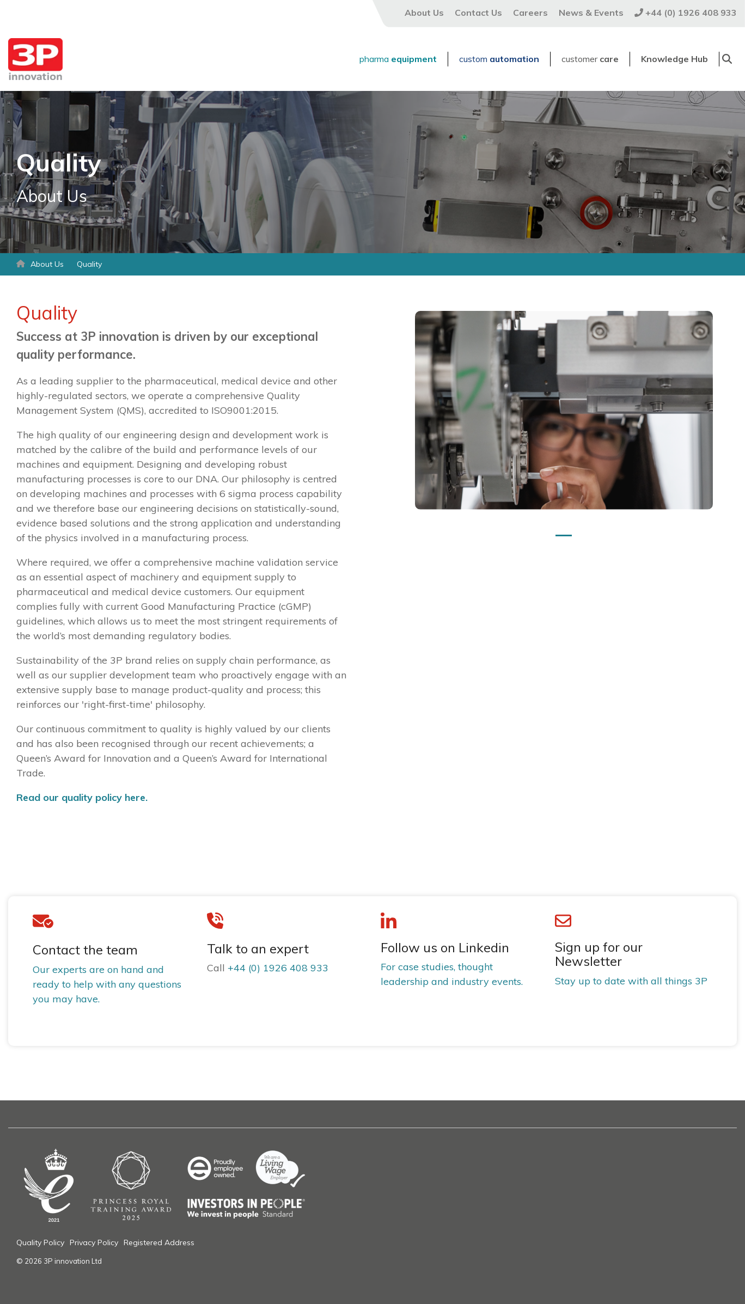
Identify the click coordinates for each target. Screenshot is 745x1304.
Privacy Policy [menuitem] (94, 1242)
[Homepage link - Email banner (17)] (190, 1222)
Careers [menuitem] (530, 12)
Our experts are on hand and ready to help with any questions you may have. (107, 984)
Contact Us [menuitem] (478, 12)
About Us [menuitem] (424, 12)
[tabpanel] (564, 410)
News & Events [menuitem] (591, 12)
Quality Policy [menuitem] (40, 1242)
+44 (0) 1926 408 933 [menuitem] (685, 12)
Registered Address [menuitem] (159, 1242)
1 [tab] (560, 540)
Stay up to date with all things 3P (631, 981)
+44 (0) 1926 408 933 (278, 968)
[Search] (727, 59)
